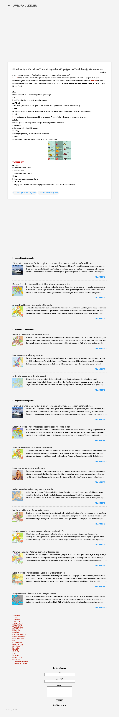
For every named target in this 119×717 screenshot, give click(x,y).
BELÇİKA (15, 632)
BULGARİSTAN (18, 639)
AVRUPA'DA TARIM (19, 664)
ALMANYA (16, 620)
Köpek (15, 78)
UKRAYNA (16, 660)
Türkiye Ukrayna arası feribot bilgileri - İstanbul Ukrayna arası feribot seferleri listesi (52, 263)
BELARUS (16, 630)
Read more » (101, 277)
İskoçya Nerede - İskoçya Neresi (27, 355)
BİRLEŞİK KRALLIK (19, 634)
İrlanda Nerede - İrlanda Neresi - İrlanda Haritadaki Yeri (38, 531)
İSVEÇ (14, 653)
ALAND (15, 618)
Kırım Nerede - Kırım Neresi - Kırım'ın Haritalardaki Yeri (38, 573)
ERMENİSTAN (17, 645)
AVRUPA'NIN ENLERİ (20, 662)
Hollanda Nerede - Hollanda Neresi (29, 376)
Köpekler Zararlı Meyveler (48, 193)
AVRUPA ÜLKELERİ (25, 5)
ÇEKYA (15, 641)
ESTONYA (16, 647)
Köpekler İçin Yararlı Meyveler (24, 193)
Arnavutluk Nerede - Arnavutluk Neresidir (32, 305)
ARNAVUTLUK (17, 624)
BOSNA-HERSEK (18, 636)
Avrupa (94, 81)
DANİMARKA (17, 643)
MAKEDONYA (17, 657)
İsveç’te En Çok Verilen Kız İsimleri (28, 468)
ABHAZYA (16, 615)
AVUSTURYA (17, 626)
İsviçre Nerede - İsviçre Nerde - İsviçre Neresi (34, 593)
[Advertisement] (45, 36)
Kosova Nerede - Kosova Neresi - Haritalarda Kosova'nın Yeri (41, 284)
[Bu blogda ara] (59, 709)
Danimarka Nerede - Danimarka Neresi (30, 334)
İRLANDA (15, 651)
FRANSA (15, 649)
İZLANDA (16, 655)
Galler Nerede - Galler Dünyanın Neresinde (32, 489)
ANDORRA (16, 622)
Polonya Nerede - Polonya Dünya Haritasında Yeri (36, 552)
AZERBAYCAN (17, 628)
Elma (14, 117)
